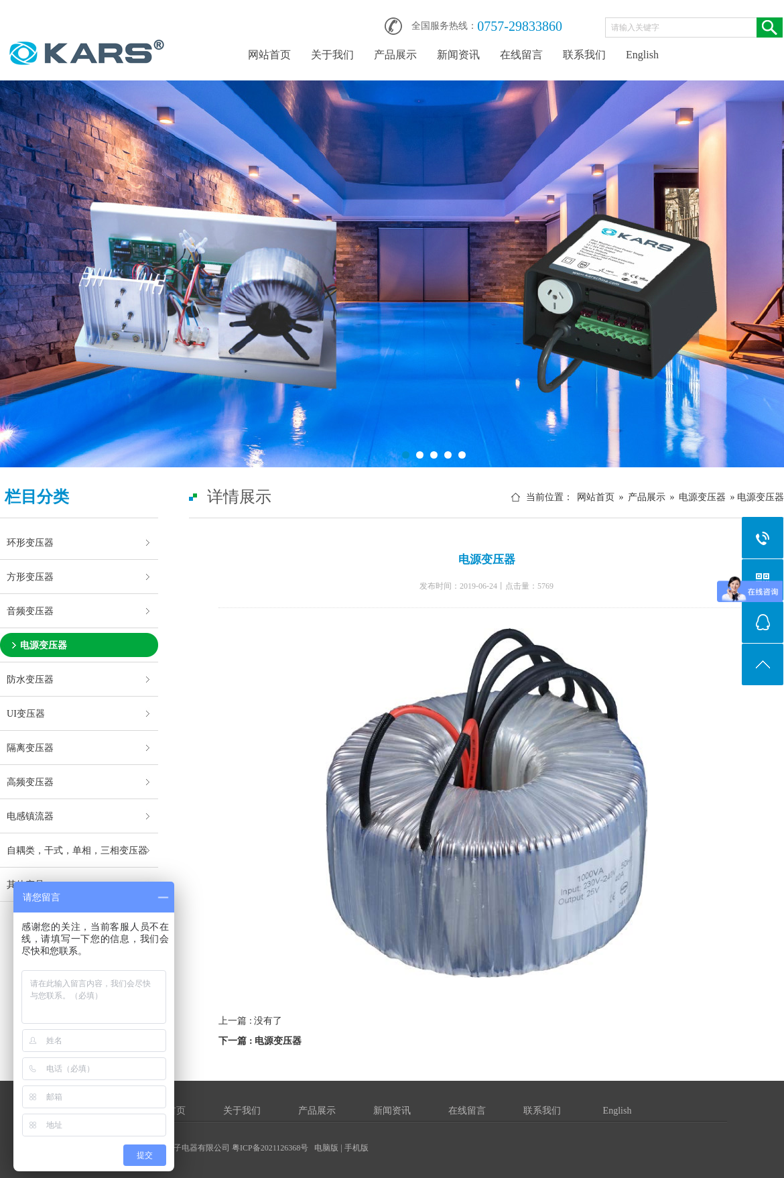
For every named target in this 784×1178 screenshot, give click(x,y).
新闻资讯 (458, 54)
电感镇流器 (30, 816)
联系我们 (584, 54)
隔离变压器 (30, 747)
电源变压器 (43, 645)
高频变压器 (30, 781)
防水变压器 (30, 679)
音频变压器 (30, 610)
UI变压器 (26, 713)
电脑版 (326, 1148)
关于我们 (332, 54)
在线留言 (521, 54)
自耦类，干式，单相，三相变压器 (77, 850)
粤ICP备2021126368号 (270, 1148)
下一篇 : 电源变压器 (260, 1041)
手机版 (356, 1148)
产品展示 (395, 54)
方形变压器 (30, 576)
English (642, 54)
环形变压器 (30, 542)
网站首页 (269, 54)
